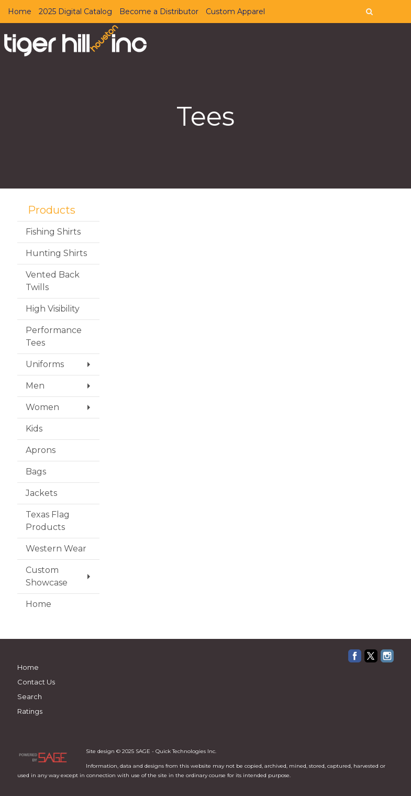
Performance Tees (54, 336)
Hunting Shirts (56, 253)
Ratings (29, 711)
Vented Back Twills (53, 281)
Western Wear (56, 549)
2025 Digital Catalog (75, 11)
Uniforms (45, 364)
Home (19, 11)
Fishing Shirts (53, 232)
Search (29, 696)
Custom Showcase (47, 576)
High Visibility (53, 309)
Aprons (40, 450)
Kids (34, 429)
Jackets (41, 493)
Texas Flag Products (48, 521)
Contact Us (36, 682)
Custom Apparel (235, 11)
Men (35, 386)
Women (42, 407)
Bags (36, 472)
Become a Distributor (158, 11)
